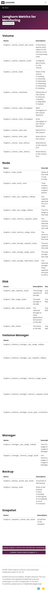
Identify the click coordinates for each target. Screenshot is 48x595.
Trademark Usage (30, 584)
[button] (45, 2)
